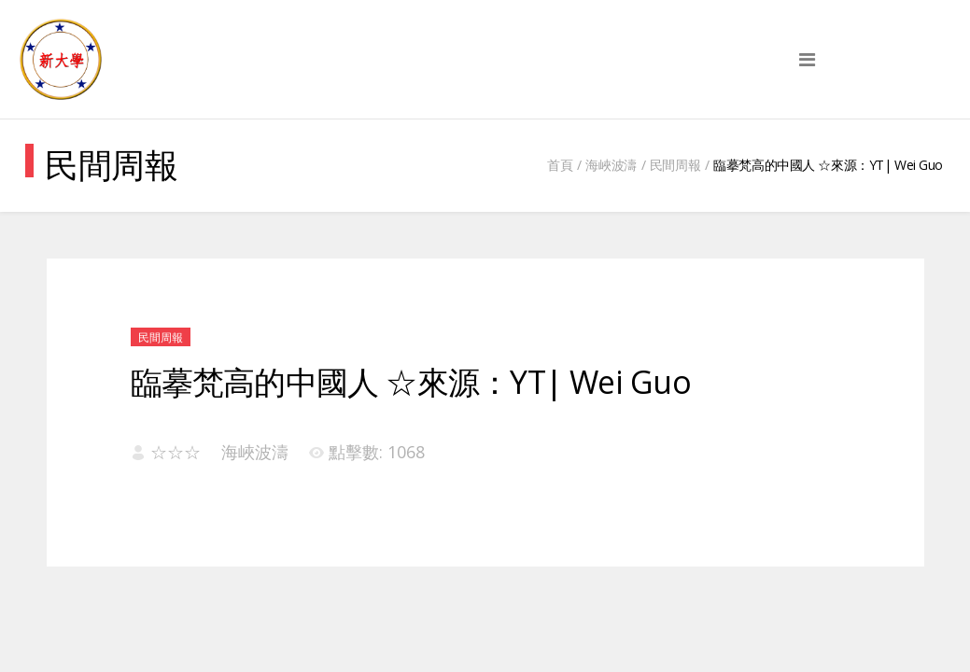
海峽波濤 (610, 165)
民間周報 (675, 165)
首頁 (559, 165)
